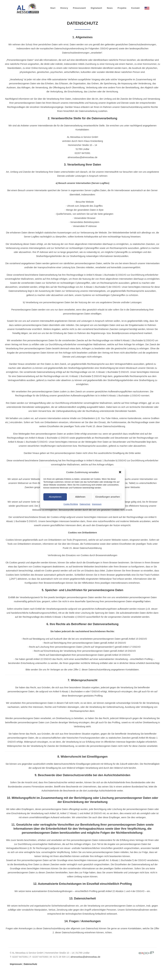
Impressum (97, 504)
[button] (120, 472)
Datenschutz (85, 504)
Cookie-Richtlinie (70, 504)
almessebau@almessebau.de (85, 957)
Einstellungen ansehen (107, 496)
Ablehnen (80, 496)
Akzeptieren (55, 496)
